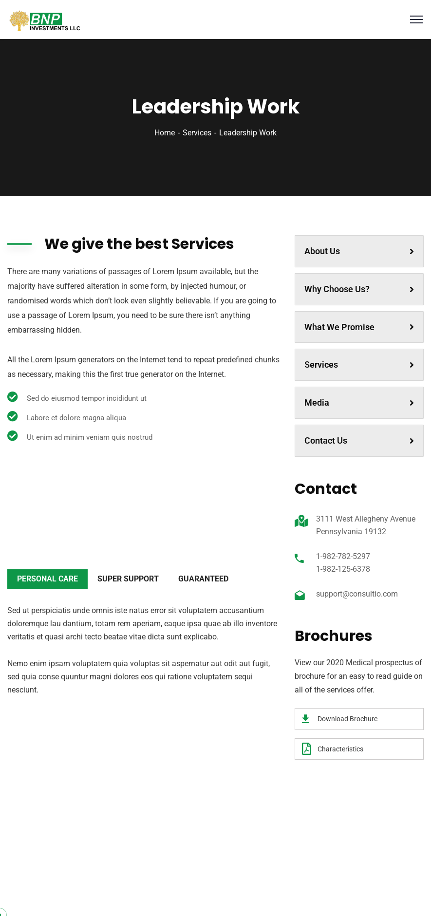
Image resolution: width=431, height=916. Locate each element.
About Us (359, 251)
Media (359, 402)
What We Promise (359, 327)
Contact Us (359, 440)
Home (164, 132)
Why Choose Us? (359, 289)
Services (197, 132)
